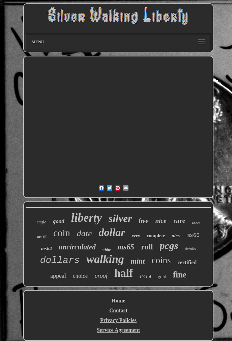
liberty (86, 217)
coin (61, 232)
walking (105, 259)
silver (120, 218)
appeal (58, 275)
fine (179, 274)
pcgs (169, 245)
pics (176, 235)
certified (187, 262)
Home (118, 300)
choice (80, 276)
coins (161, 260)
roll (147, 246)
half (123, 273)
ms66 (192, 236)
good (58, 221)
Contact (118, 310)
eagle (41, 221)
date (84, 233)
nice (161, 220)
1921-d (145, 276)
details (190, 248)
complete (156, 235)
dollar (112, 232)
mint (138, 261)
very (136, 235)
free (144, 220)
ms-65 (42, 237)
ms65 (125, 247)
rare (179, 220)
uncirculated (77, 247)
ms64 (46, 248)
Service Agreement (118, 330)
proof (100, 275)
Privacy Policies (118, 320)
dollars (60, 260)
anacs (196, 223)
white (107, 249)
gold (162, 276)
